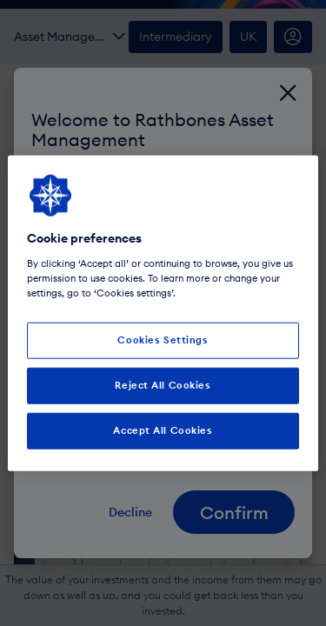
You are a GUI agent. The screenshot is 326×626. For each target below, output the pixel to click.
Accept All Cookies (162, 429)
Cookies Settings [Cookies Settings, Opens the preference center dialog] (162, 340)
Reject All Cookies (162, 384)
